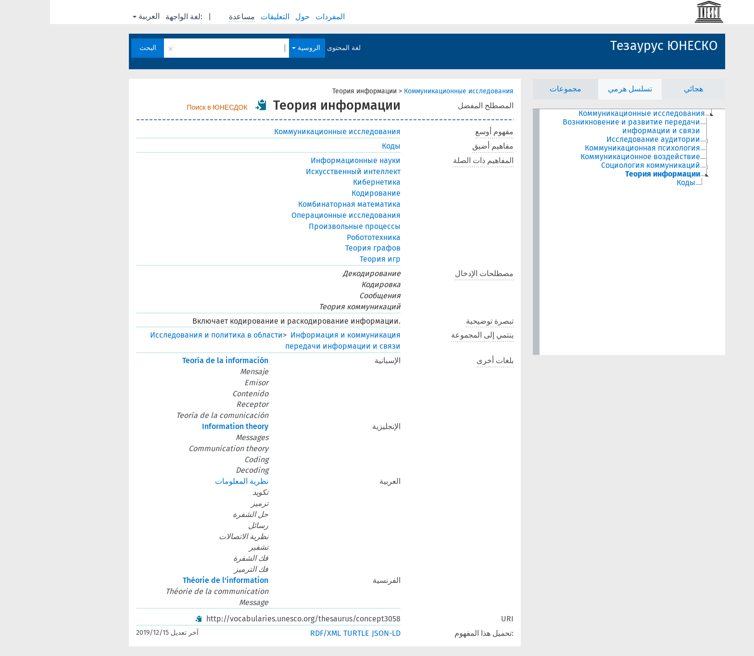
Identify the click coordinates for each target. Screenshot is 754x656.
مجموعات (515, 88)
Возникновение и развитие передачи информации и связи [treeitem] (581, 126)
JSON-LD (336, 633)
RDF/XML (275, 633)
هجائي (643, 88)
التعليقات (226, 16)
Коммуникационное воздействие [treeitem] (590, 156)
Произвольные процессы (305, 226)
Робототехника (324, 237)
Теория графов (323, 247)
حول (253, 16)
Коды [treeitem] (636, 182)
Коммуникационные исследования (409, 91)
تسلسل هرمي (580, 88)
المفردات (281, 16)
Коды (341, 146)
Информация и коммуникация (295, 335)
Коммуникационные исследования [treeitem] (591, 113)
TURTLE (306, 633)
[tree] (579, 232)
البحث (97, 48)
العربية (96, 16)
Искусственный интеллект (303, 171)
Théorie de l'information (175, 580)
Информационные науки (306, 160)
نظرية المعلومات (191, 481)
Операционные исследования (296, 215)
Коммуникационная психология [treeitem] (592, 148)
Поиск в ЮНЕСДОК (167, 107)
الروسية (256, 48)
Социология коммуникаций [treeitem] (600, 165)
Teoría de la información (175, 360)
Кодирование (326, 193)
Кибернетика (327, 182)
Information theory (185, 426)
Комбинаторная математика (299, 204)
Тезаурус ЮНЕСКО (614, 45)
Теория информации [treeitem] (612, 174)
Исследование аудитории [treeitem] (603, 139)
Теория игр (330, 259)
